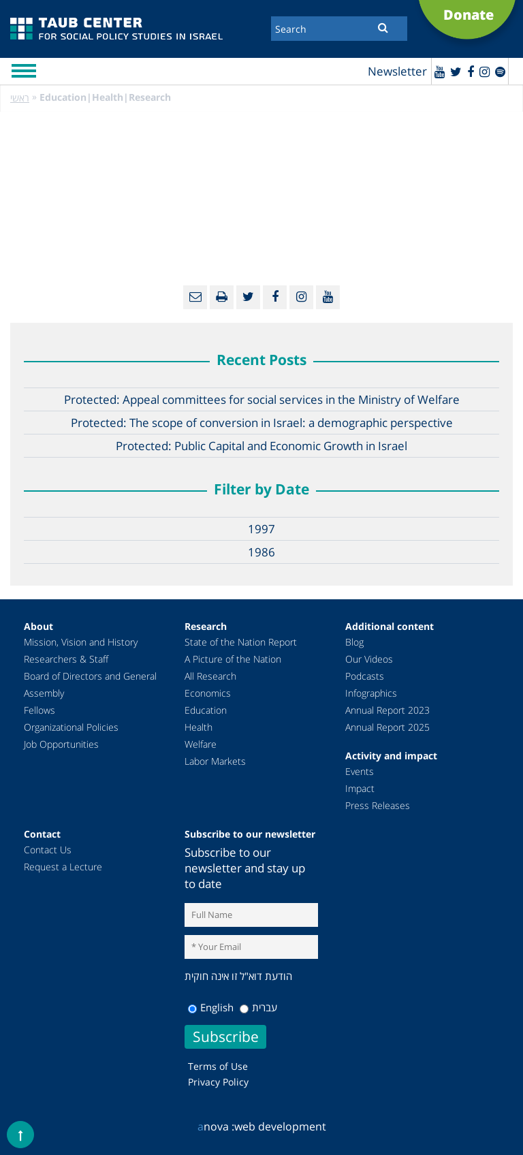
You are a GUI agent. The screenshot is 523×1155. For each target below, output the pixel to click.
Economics (208, 692)
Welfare (201, 744)
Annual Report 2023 (387, 709)
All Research (210, 675)
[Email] (195, 297)
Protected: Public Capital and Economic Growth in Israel (261, 446)
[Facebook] (470, 71)
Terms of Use (218, 1066)
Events (359, 771)
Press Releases (377, 805)
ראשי (19, 97)
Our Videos (369, 658)
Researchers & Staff (66, 658)
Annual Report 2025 (387, 727)
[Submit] (383, 27)
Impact (360, 788)
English (211, 1007)
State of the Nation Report (241, 641)
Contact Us (48, 849)
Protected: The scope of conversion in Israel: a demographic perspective (262, 422)
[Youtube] (439, 71)
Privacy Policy (218, 1081)
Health (198, 727)
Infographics (371, 692)
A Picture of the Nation (233, 658)
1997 (261, 529)
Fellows (39, 709)
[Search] (339, 28)
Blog (354, 641)
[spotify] (500, 71)
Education (206, 709)
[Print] (222, 297)
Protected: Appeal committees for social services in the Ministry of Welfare (262, 399)
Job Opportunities (61, 744)
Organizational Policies (71, 727)
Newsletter (397, 71)
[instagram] (484, 71)
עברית (258, 1007)
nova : (215, 1126)
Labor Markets (215, 761)
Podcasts (364, 675)
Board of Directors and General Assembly (90, 684)
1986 (261, 552)
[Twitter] (456, 71)
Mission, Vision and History (81, 641)
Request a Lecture (63, 866)
